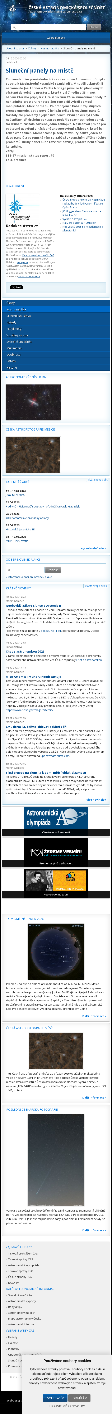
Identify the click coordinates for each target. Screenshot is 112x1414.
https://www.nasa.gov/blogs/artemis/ (29, 710)
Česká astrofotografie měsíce (30, 429)
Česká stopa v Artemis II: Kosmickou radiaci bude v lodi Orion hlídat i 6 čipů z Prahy (83, 203)
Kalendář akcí (17, 482)
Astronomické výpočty (22, 1301)
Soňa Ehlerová (14, 647)
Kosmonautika (50, 48)
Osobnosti (13, 355)
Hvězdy (11, 322)
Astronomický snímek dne (27, 377)
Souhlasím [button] (55, 1398)
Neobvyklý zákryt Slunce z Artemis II (33, 606)
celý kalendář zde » (92, 548)
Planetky (13, 1349)
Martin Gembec (15, 601)
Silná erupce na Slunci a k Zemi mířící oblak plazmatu (46, 773)
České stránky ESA (20, 1277)
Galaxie (13, 1343)
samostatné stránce (29, 276)
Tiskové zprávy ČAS (20, 1259)
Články (32, 48)
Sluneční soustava (18, 316)
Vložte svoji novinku (96, 586)
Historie (11, 367)
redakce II (11, 62)
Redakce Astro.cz (22, 225)
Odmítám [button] (80, 1398)
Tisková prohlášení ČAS (23, 1253)
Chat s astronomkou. (89, 660)
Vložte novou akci (98, 479)
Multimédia (14, 348)
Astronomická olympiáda (23, 1265)
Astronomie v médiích (21, 1313)
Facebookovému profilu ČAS (38, 255)
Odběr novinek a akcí (23, 559)
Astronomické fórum (21, 1324)
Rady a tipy (15, 1307)
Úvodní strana (15, 48)
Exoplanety (13, 329)
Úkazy (10, 303)
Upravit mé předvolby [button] (67, 1406)
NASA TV (13, 1283)
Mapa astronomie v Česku (24, 1318)
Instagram (22, 262)
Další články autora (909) (76, 196)
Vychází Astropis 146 (74, 219)
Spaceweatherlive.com (55, 756)
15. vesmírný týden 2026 (25, 919)
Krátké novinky (18, 588)
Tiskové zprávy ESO (20, 1271)
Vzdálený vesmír (17, 335)
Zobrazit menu (56, 37)
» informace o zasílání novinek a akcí (29, 577)
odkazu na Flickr (51, 631)
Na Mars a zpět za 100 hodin (79, 223)
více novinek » (96, 799)
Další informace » (94, 1016)
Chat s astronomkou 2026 (25, 651)
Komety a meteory (19, 1366)
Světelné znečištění (19, 342)
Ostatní (11, 361)
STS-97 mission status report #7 (30, 155)
